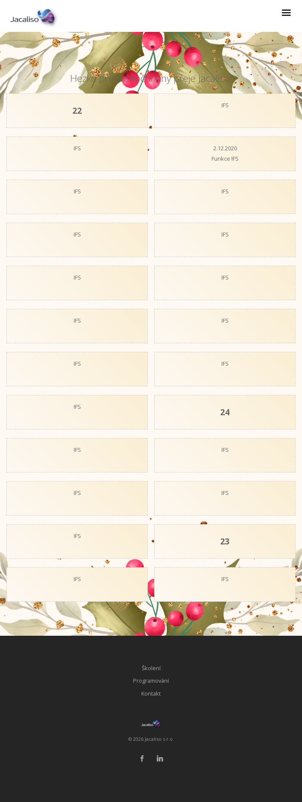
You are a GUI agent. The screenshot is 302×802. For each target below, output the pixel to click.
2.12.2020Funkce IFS (225, 153)
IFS (225, 105)
